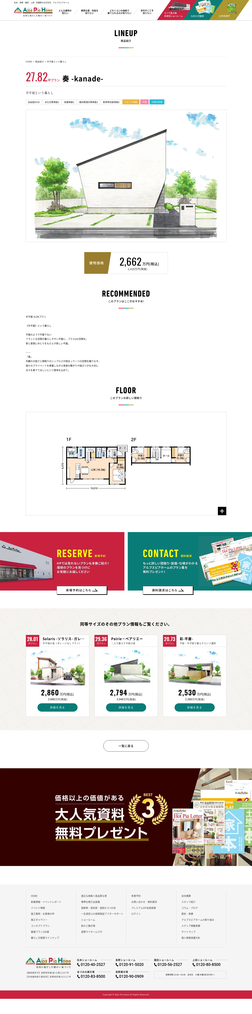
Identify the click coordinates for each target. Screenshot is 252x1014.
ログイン (136, 915)
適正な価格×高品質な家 (94, 897)
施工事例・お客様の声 (42, 915)
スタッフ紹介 (188, 903)
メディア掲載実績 (190, 927)
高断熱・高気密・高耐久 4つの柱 (98, 909)
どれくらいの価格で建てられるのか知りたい (119, 12)
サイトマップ (188, 933)
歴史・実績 (187, 915)
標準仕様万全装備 (90, 903)
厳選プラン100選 (40, 933)
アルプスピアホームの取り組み (197, 921)
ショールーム (88, 921)
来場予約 (136, 897)
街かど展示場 (88, 927)
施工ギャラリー (39, 921)
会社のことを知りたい (147, 11)
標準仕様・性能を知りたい (89, 12)
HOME (29, 61)
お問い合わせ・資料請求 (144, 903)
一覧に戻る (126, 747)
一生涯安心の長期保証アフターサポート (102, 915)
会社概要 (186, 897)
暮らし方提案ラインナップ (45, 939)
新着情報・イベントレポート (46, 903)
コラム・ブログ (189, 909)
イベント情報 (38, 909)
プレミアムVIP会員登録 (143, 909)
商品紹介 (39, 61)
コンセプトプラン (40, 927)
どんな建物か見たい (65, 12)
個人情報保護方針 (190, 939)
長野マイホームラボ (91, 933)
